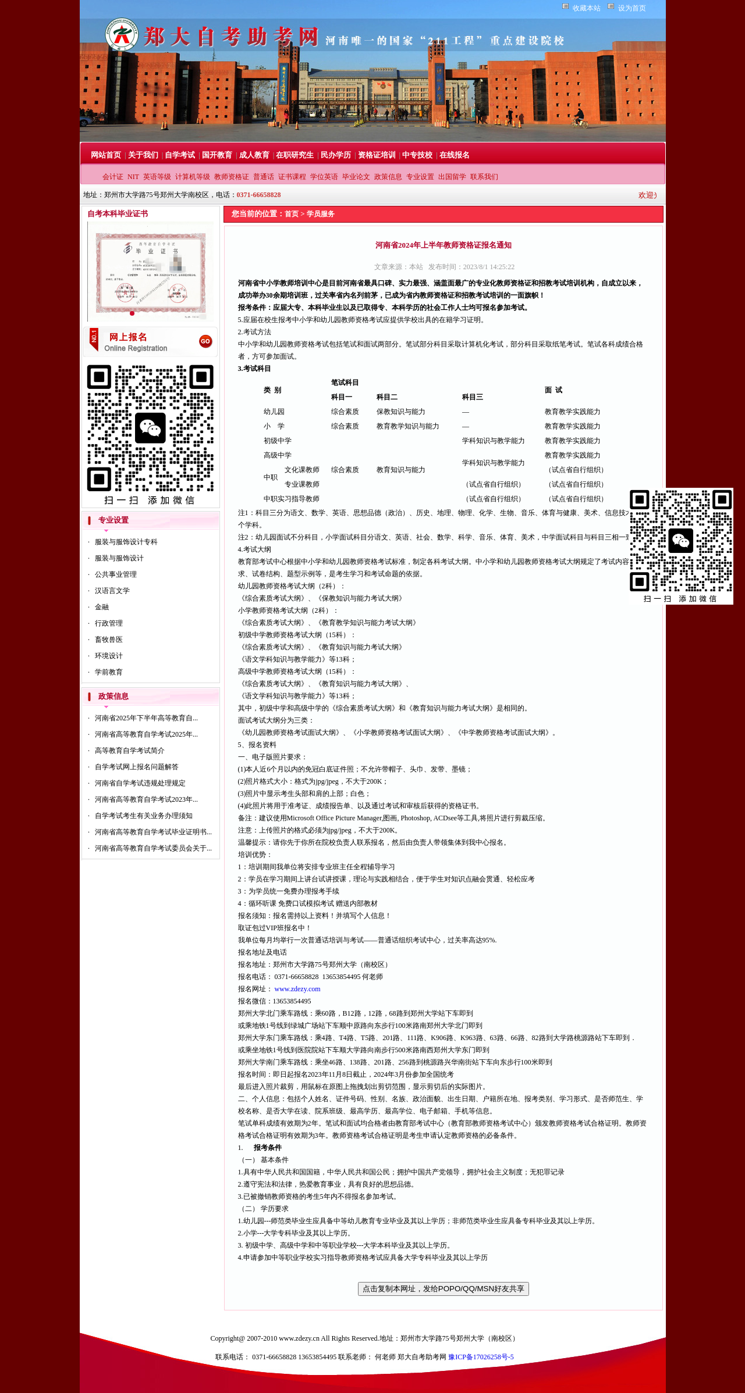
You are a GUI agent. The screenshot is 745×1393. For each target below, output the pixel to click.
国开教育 (217, 155)
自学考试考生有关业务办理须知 (144, 816)
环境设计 (109, 656)
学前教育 (109, 672)
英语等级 (157, 177)
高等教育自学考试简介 (130, 750)
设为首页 (632, 8)
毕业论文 (356, 177)
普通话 (263, 177)
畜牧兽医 (109, 639)
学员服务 (321, 214)
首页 (292, 214)
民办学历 (336, 155)
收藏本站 (587, 8)
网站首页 (106, 155)
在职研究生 (295, 155)
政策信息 (388, 177)
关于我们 (143, 155)
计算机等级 (192, 177)
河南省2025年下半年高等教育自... (146, 718)
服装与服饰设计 (119, 558)
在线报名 (454, 155)
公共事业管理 (116, 574)
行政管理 (109, 623)
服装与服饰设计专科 (126, 542)
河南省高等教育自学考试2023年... (146, 799)
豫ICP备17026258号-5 (481, 1357)
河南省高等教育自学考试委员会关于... (153, 848)
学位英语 (324, 177)
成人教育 (254, 155)
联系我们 (484, 177)
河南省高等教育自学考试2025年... (146, 734)
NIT (133, 177)
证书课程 (292, 177)
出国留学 (452, 177)
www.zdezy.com (298, 989)
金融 (102, 607)
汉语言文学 (112, 591)
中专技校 (417, 155)
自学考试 (180, 155)
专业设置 (420, 177)
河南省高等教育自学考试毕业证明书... (153, 832)
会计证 (112, 177)
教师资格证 (231, 177)
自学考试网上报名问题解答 (137, 767)
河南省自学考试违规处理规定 (140, 783)
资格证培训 (377, 155)
